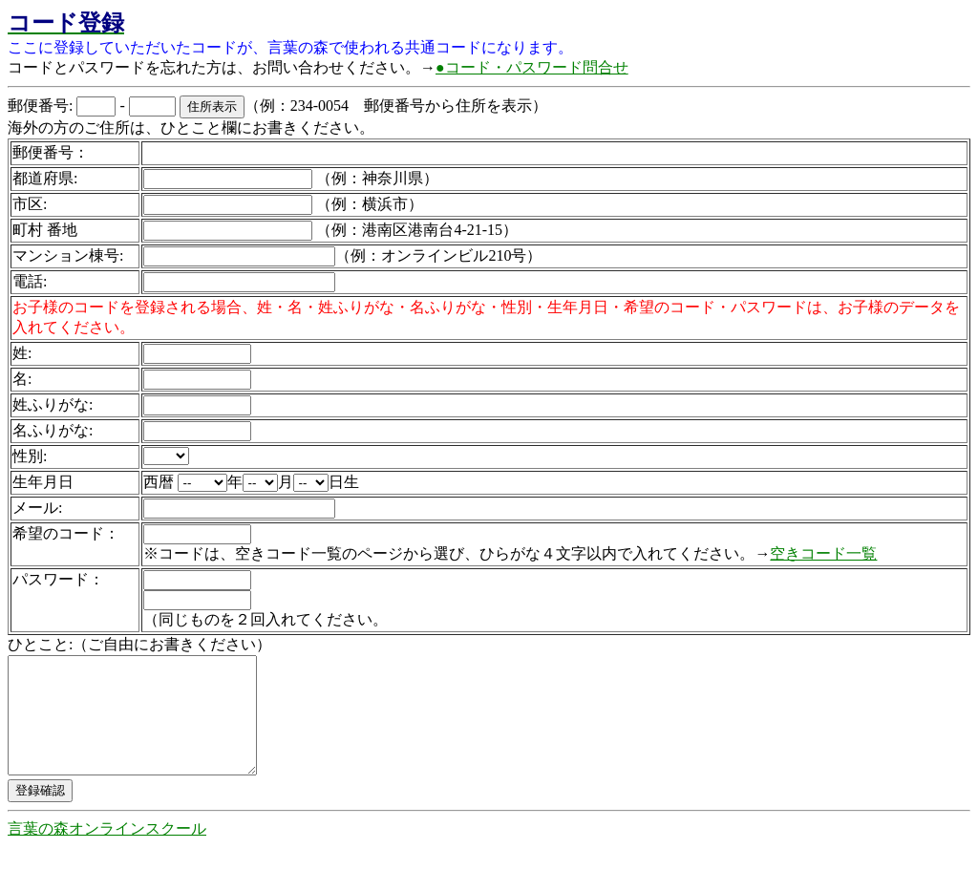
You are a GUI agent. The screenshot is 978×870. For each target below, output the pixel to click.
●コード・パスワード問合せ (532, 67)
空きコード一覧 (823, 553)
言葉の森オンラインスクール (107, 851)
